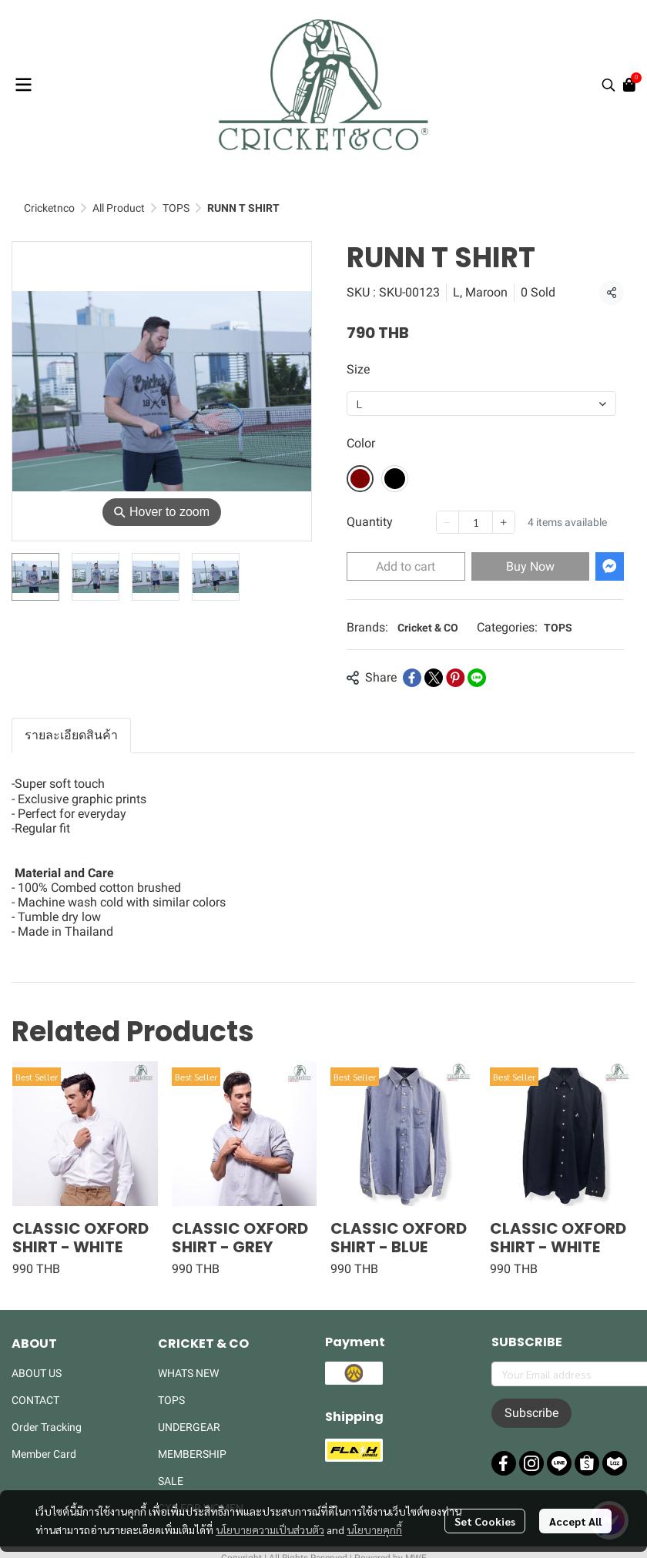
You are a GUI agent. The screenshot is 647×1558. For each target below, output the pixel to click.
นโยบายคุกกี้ (374, 1529)
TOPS (176, 208)
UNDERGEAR (189, 1427)
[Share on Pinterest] (455, 677)
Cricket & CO (427, 628)
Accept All (575, 1521)
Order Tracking (47, 1427)
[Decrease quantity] (447, 522)
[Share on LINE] (477, 677)
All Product (118, 208)
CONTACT (35, 1400)
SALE (170, 1481)
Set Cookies (484, 1521)
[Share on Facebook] (412, 677)
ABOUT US (37, 1373)
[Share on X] (433, 677)
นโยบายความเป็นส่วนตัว (270, 1529)
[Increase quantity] (504, 522)
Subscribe (531, 1413)
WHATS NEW (188, 1373)
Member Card (44, 1454)
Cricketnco (49, 208)
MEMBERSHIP (192, 1454)
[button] (608, 84)
